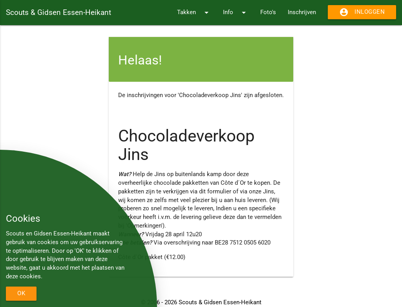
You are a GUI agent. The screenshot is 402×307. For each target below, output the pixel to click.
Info (236, 12)
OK (21, 293)
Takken (194, 12)
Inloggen (362, 12)
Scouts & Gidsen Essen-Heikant (58, 12)
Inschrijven (302, 12)
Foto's (268, 12)
